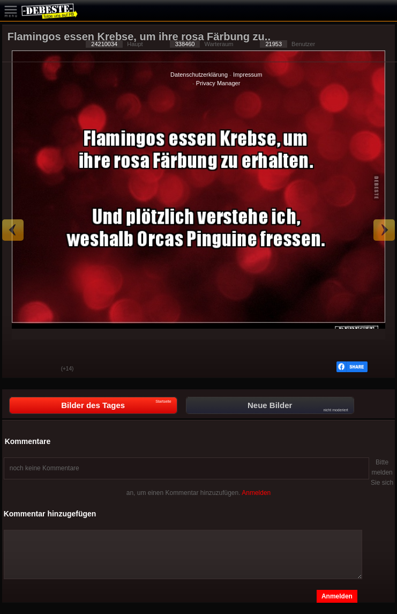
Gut (18, 369)
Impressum (247, 74)
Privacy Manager (218, 83)
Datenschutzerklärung (199, 74)
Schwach (45, 369)
